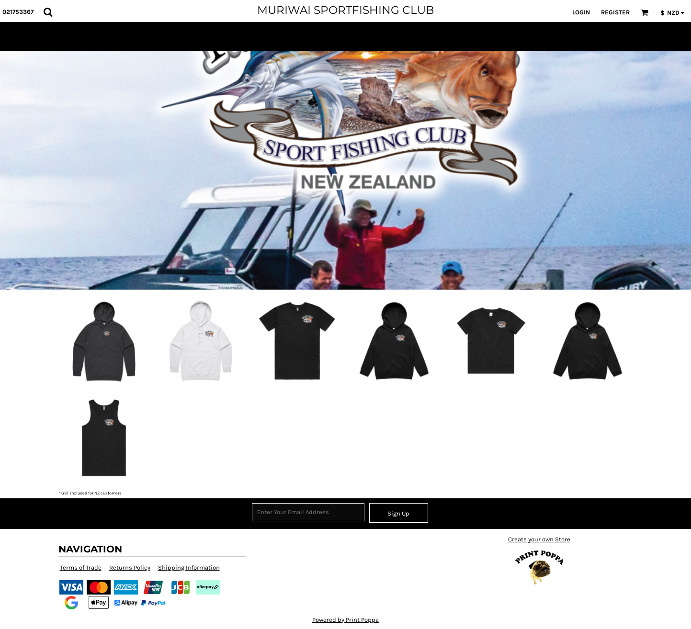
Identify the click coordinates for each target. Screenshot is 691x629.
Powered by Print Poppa (345, 619)
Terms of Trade (81, 567)
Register (615, 12)
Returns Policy (129, 567)
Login (581, 12)
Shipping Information (189, 567)
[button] (48, 12)
